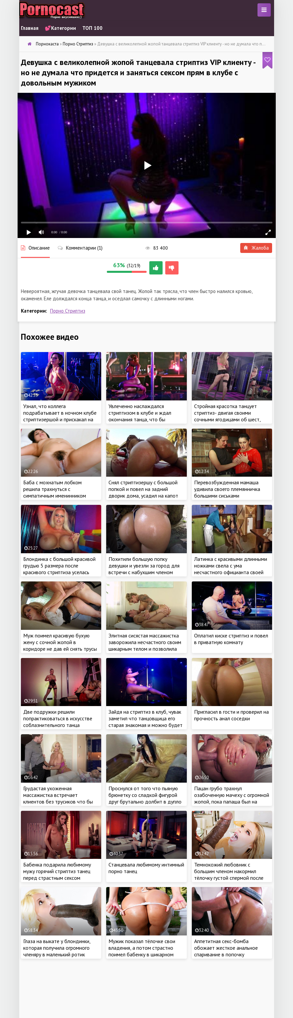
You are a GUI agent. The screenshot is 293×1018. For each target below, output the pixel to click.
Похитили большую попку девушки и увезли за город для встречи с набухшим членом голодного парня (144, 569)
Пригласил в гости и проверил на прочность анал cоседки (231, 715)
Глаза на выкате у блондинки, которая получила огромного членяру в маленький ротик (56, 948)
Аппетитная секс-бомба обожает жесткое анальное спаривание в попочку (226, 948)
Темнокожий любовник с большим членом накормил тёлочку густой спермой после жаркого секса (228, 874)
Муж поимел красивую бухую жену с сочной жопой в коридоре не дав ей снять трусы (60, 642)
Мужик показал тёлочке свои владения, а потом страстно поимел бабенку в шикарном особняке (142, 951)
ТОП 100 (92, 28)
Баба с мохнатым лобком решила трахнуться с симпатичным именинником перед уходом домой (54, 492)
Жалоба (256, 248)
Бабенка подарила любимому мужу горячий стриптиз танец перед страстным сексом (57, 871)
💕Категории (60, 28)
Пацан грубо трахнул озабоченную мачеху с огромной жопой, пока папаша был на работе (231, 798)
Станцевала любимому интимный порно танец (146, 867)
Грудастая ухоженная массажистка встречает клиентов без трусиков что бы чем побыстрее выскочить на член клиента (58, 801)
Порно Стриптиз (67, 311)
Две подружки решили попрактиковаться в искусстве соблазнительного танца (57, 718)
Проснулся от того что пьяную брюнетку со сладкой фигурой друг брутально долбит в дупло (145, 795)
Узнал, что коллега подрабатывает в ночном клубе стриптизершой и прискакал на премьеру (60, 416)
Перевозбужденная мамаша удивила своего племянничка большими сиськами (227, 489)
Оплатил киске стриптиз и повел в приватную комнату (231, 638)
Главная (29, 28)
